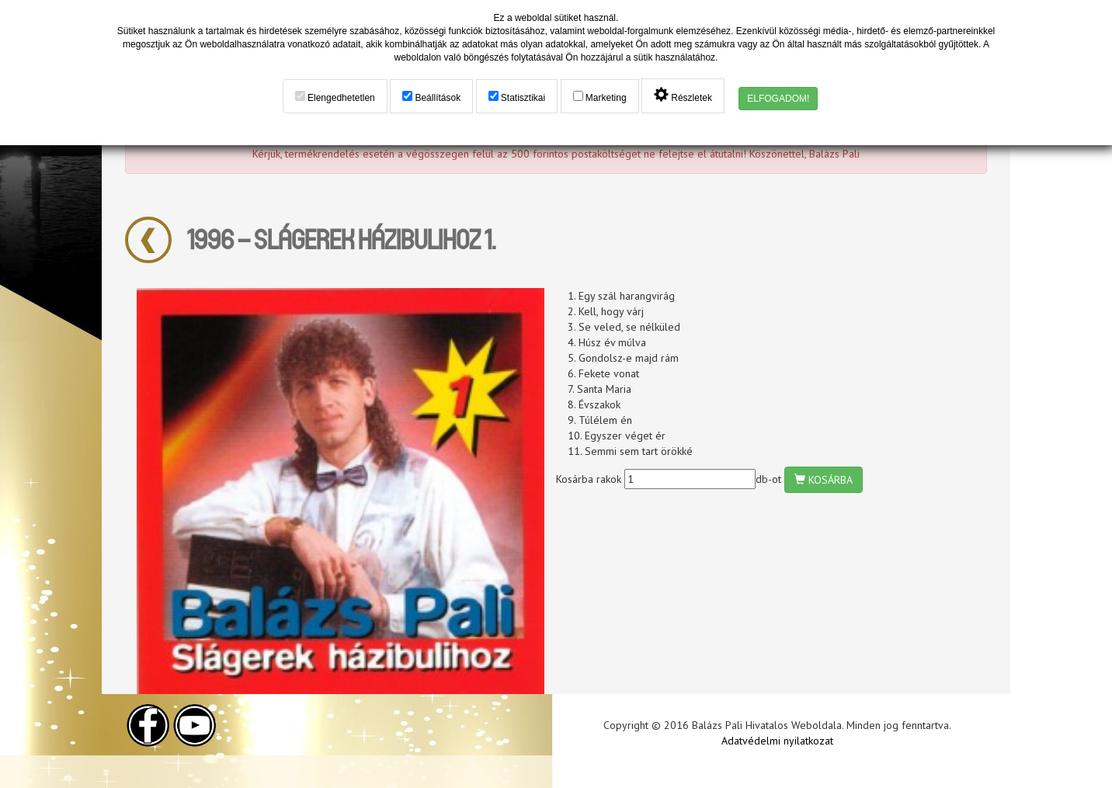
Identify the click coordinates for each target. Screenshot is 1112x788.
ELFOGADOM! (778, 98)
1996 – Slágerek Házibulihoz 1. (341, 239)
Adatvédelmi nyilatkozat (777, 741)
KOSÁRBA (823, 480)
